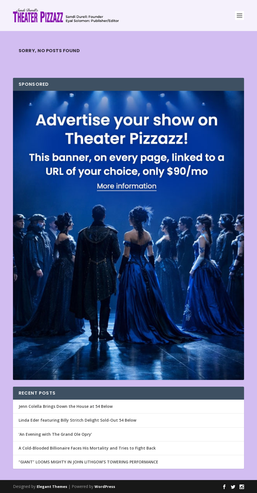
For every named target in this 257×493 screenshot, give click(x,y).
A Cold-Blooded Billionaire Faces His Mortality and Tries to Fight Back (87, 448)
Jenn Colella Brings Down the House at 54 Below (66, 406)
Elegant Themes (52, 486)
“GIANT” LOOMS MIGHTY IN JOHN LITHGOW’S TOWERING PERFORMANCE (88, 462)
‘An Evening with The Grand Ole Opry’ (55, 434)
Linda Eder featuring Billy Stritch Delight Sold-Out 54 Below (77, 420)
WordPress (105, 486)
